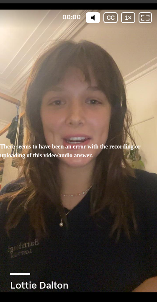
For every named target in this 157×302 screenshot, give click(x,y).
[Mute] (93, 17)
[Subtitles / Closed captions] (110, 17)
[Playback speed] (128, 17)
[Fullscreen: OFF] (145, 17)
